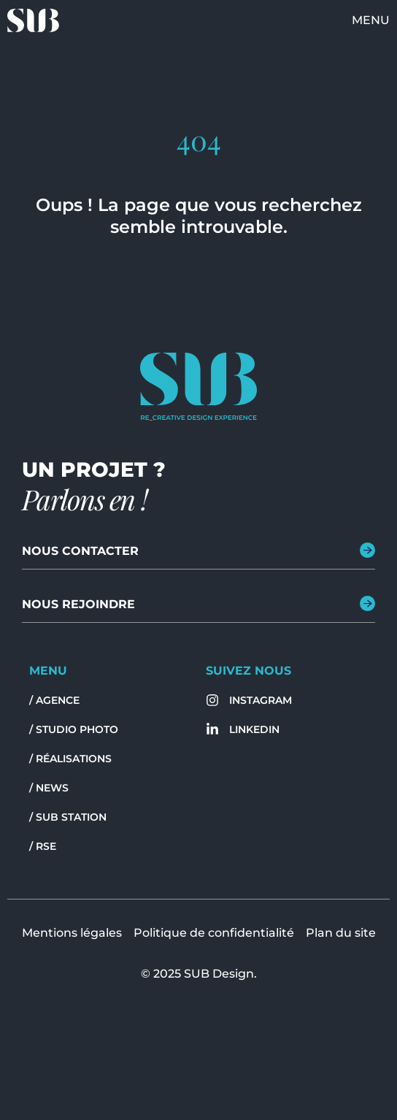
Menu (371, 20)
